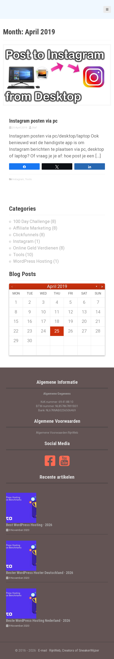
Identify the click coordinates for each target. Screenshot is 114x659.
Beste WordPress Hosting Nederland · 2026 (38, 620)
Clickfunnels (25, 234)
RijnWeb (55, 650)
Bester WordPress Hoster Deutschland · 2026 (39, 573)
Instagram (18, 179)
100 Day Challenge (31, 221)
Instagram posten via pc (33, 121)
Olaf (34, 127)
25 (56, 331)
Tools (28, 179)
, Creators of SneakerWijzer (80, 650)
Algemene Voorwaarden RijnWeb (57, 432)
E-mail (42, 650)
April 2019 (57, 286)
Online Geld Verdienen (35, 247)
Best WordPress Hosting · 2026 (29, 525)
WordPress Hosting (32, 261)
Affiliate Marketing (32, 228)
